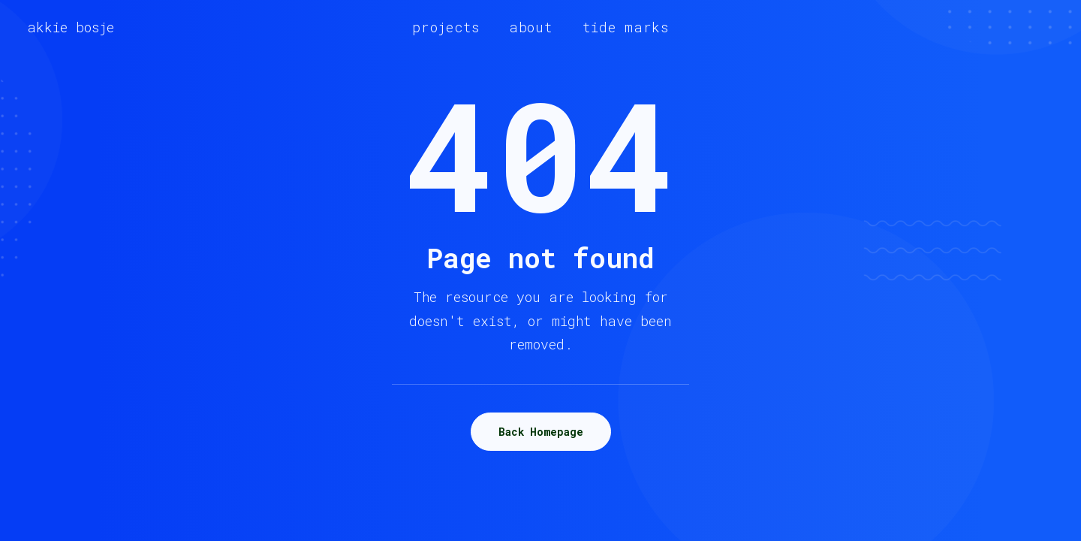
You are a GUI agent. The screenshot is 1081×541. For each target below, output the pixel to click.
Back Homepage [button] (540, 432)
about (531, 27)
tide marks (626, 27)
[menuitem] (446, 27)
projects (446, 27)
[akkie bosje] (70, 27)
